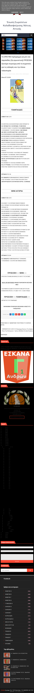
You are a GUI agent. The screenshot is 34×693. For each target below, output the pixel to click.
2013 (3, 532)
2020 (3, 435)
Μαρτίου (6, 528)
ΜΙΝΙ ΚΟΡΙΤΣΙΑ (9, 625)
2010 (3, 537)
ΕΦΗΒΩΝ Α (8, 606)
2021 (3, 434)
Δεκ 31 (7, 448)
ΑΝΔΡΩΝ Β (8, 594)
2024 (3, 429)
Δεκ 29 (7, 451)
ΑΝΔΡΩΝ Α (8, 591)
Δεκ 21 (7, 463)
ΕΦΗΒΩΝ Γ (8, 612)
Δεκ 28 (7, 453)
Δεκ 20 (7, 464)
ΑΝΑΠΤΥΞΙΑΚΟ (11, 74)
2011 (3, 536)
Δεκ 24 (7, 458)
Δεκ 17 (7, 469)
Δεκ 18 (7, 467)
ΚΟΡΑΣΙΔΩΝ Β (9, 619)
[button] (16, 52)
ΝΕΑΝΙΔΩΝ (8, 628)
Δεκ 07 (7, 485)
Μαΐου (5, 525)
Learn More (14, 12)
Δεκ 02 (7, 512)
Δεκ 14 (7, 474)
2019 (3, 437)
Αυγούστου (7, 520)
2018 (3, 439)
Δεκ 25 (7, 456)
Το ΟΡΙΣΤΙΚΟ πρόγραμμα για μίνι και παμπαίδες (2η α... (18, 504)
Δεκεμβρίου (7, 447)
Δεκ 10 (7, 480)
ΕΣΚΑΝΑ (3, 690)
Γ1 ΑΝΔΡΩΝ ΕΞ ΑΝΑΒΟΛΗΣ (9, 345)
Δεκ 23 (7, 459)
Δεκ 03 (7, 510)
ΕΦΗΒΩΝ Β (8, 609)
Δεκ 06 (7, 486)
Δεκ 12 (7, 477)
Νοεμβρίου (6, 515)
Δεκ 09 (7, 482)
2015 (3, 443)
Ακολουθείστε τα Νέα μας (17, 417)
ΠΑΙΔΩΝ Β (8, 634)
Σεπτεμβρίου (7, 518)
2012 (3, 534)
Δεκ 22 (7, 461)
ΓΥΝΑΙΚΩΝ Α (9, 603)
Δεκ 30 (7, 450)
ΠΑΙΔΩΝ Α (8, 631)
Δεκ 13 (7, 475)
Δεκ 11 (7, 478)
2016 (3, 442)
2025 (3, 428)
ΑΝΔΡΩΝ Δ (8, 600)
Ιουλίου (6, 521)
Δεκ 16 (7, 471)
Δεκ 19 (7, 466)
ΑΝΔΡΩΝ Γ (8, 597)
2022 (3, 432)
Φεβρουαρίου (7, 529)
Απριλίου (6, 526)
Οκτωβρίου (7, 517)
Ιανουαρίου (7, 531)
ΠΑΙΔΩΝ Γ (8, 637)
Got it (21, 12)
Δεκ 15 (7, 472)
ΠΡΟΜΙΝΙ (8, 643)
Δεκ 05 (7, 488)
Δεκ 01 (7, 513)
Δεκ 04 (7, 509)
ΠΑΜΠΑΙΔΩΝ (25, 74)
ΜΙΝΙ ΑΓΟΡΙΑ (19, 74)
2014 (3, 445)
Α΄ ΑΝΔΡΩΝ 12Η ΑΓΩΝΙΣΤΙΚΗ (19, 653)
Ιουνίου (6, 523)
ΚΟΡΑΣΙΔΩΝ (8, 615)
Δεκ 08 (7, 483)
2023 (3, 431)
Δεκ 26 (7, 455)
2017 (3, 440)
